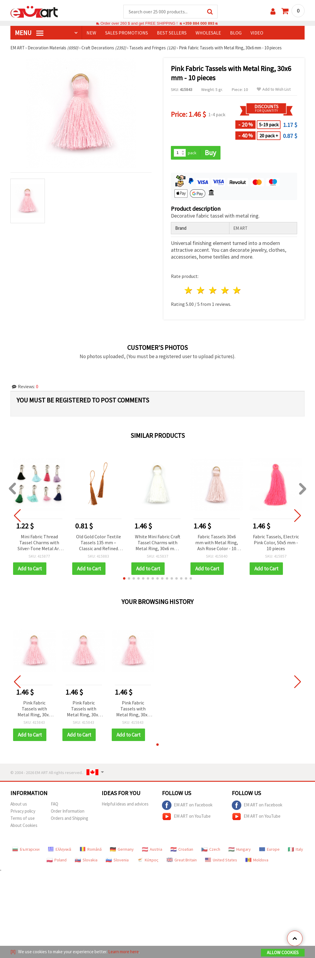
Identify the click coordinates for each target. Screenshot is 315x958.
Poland (57, 860)
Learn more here (123, 951)
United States (221, 860)
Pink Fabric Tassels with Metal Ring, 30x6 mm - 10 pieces (34, 709)
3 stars (213, 290)
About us (18, 804)
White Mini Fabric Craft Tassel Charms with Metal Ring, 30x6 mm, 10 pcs (157, 543)
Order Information (67, 811)
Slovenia (117, 860)
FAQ (54, 804)
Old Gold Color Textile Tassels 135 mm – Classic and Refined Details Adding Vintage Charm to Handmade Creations (98, 543)
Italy (295, 849)
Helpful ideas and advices (125, 804)
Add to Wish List (274, 89)
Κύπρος (147, 860)
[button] (124, 579)
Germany (122, 849)
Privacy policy (22, 811)
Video (257, 33)
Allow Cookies (283, 952)
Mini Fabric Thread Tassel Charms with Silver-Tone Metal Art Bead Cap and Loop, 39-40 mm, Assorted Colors (39, 543)
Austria (152, 849)
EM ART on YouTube (186, 817)
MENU (29, 33)
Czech (210, 849)
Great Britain (182, 860)
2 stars (201, 290)
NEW (91, 33)
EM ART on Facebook (187, 805)
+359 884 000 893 (198, 23)
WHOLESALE (208, 33)
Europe (269, 849)
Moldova (256, 860)
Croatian (182, 849)
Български (26, 849)
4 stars (225, 290)
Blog (236, 33)
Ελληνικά (59, 849)
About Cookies (23, 825)
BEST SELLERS (172, 33)
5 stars (237, 290)
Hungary (240, 849)
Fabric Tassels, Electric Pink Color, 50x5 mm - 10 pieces (276, 543)
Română (91, 849)
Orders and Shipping (69, 818)
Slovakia (86, 860)
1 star (189, 290)
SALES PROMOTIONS (126, 33)
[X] (12, 951)
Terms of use (22, 818)
